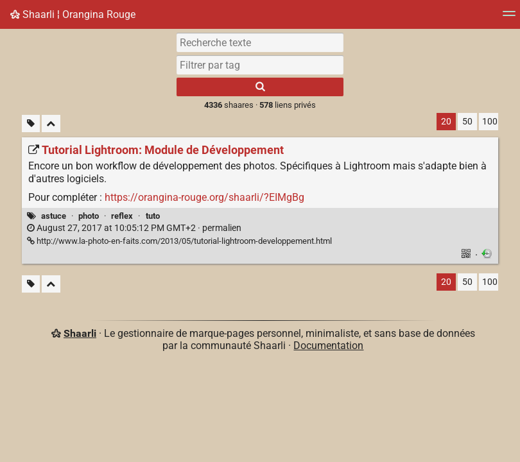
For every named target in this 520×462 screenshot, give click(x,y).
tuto (153, 216)
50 (467, 121)
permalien (134, 228)
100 (490, 121)
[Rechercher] (260, 87)
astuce (53, 216)
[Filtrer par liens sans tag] (31, 123)
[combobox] (260, 64)
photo (88, 216)
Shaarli (80, 333)
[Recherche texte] (260, 42)
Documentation (328, 345)
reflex (122, 216)
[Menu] (509, 17)
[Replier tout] (51, 123)
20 (446, 121)
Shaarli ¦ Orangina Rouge (72, 14)
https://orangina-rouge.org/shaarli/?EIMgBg (204, 197)
